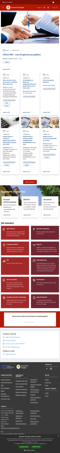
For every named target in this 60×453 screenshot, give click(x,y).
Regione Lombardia (7, 2)
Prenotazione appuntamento (19, 412)
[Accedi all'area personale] (53, 2)
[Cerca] (57, 7)
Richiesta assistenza (21, 424)
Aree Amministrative (6, 382)
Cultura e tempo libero (22, 384)
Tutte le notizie (30, 182)
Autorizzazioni (34, 402)
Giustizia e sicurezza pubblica (35, 386)
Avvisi (7, 50)
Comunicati (48, 382)
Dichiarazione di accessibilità (34, 423)
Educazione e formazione (33, 381)
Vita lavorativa (19, 387)
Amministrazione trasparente (34, 412)
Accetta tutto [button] (24, 447)
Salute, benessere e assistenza (35, 399)
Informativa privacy (35, 416)
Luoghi (47, 393)
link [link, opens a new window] (45, 443)
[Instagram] (47, 7)
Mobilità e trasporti (21, 395)
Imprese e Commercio (21, 389)
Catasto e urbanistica (21, 392)
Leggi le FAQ (19, 421)
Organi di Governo (6, 380)
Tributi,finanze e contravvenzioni (34, 391)
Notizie (6, 75)
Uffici (2, 385)
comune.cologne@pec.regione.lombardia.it (12, 434)
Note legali (33, 419)
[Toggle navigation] (3, 7)
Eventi (46, 396)
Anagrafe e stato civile (22, 381)
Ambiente (32, 395)
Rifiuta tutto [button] (36, 446)
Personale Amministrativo (5, 395)
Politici (3, 391)
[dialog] (30, 443)
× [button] (58, 436)
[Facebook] (43, 7)
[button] (30, 450)
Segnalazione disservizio (19, 417)
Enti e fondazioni (5, 388)
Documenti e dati (5, 399)
